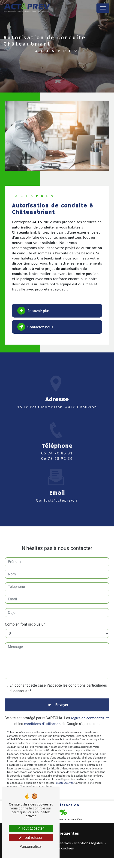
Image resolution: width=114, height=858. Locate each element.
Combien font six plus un (25, 618)
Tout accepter (31, 828)
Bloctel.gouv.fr (64, 776)
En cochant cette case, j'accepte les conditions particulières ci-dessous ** (58, 682)
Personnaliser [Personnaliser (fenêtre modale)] (30, 847)
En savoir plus (33, 311)
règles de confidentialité (90, 711)
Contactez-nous (35, 327)
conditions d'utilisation (42, 717)
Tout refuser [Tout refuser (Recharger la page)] (30, 837)
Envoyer (62, 698)
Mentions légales (88, 843)
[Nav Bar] (102, 8)
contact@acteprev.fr (57, 493)
